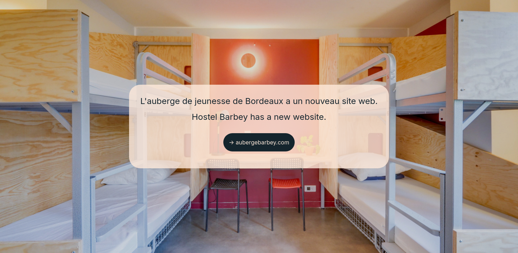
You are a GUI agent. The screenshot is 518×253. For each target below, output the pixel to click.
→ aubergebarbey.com (259, 142)
